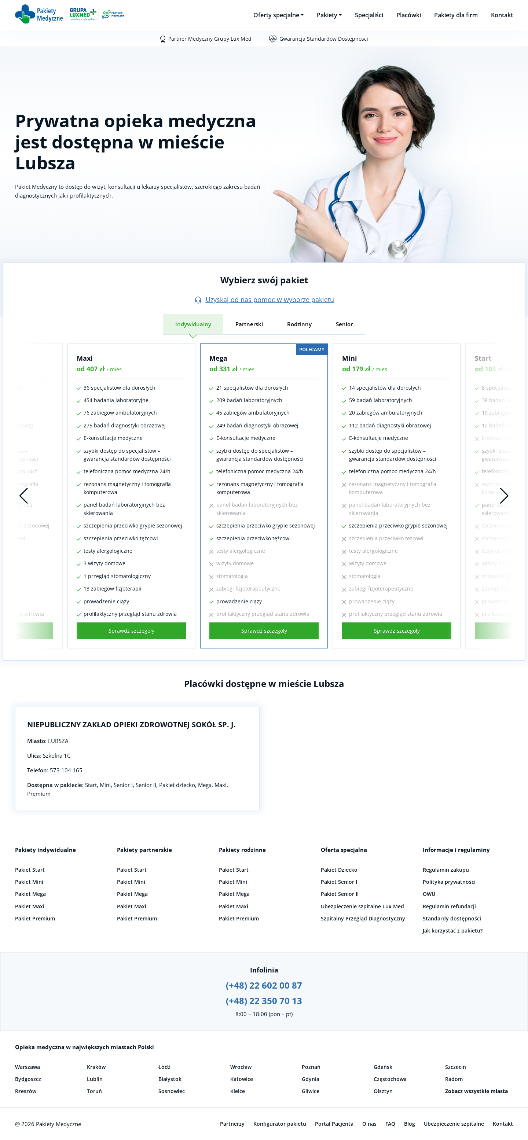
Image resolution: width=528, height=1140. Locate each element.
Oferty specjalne (276, 15)
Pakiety (327, 15)
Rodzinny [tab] (299, 324)
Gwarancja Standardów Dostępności (323, 38)
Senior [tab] (344, 324)
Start (483, 358)
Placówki (408, 15)
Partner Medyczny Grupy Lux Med (210, 38)
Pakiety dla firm (456, 15)
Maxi (85, 358)
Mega (218, 358)
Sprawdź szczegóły (131, 630)
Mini (349, 358)
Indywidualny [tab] (193, 324)
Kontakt (502, 15)
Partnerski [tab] (249, 324)
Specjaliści (369, 15)
